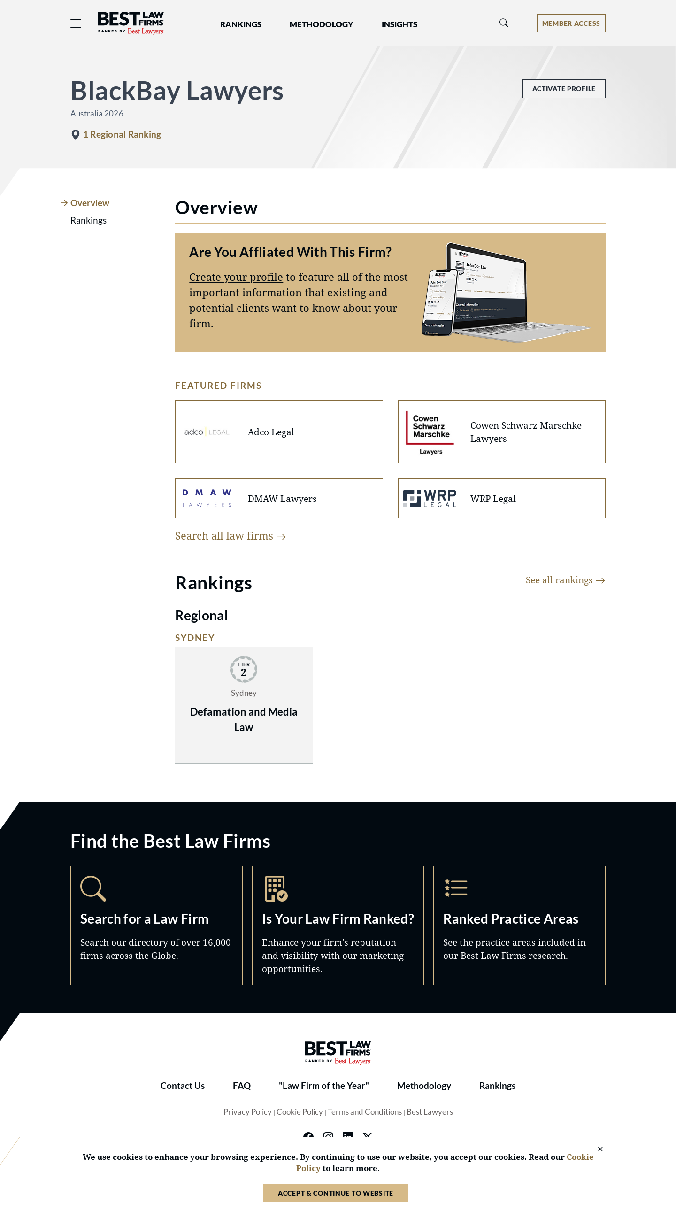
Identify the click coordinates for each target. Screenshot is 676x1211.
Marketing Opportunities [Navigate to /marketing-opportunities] (338, 925)
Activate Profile (564, 89)
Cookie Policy (300, 1112)
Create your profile (236, 277)
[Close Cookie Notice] (594, 1149)
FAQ (242, 1085)
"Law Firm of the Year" (324, 1085)
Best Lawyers (430, 1112)
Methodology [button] (321, 24)
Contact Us (183, 1085)
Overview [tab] (89, 203)
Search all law (230, 535)
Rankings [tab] (88, 220)
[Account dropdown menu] (571, 23)
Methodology (424, 1085)
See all (566, 580)
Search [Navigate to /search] (156, 925)
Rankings (497, 1085)
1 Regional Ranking (122, 134)
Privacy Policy (247, 1112)
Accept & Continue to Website (335, 1193)
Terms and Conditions (365, 1112)
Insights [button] (399, 24)
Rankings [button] (240, 24)
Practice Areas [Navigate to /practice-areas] (519, 925)
